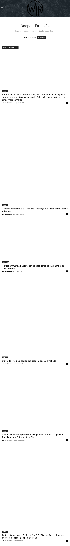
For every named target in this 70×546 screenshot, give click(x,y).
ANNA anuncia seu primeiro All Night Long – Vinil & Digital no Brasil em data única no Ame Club (32, 436)
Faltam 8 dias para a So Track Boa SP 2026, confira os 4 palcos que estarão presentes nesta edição (33, 536)
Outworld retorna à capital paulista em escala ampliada (29, 361)
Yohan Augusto (7, 214)
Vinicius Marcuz (7, 102)
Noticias (5, 91)
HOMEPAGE (41, 37)
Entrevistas (6, 262)
